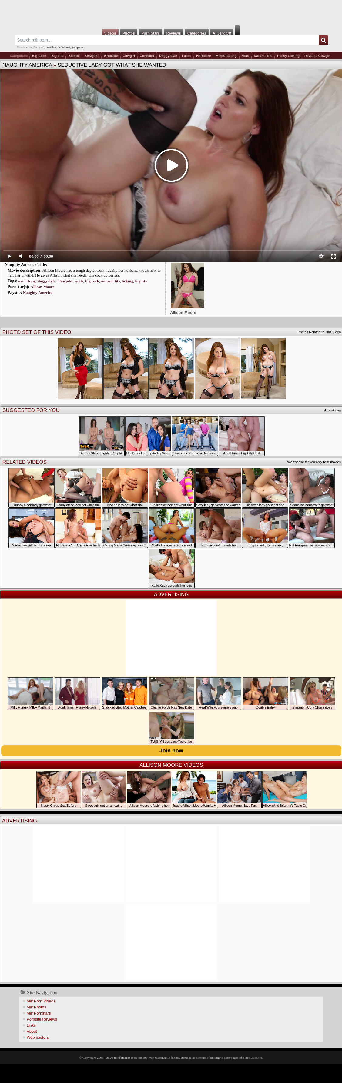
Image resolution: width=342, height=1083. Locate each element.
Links (31, 1025)
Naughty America (27, 65)
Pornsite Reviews (42, 1019)
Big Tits (57, 56)
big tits (141, 281)
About (32, 1031)
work (79, 281)
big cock (92, 281)
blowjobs (64, 281)
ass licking (26, 281)
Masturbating (226, 56)
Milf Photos (36, 1007)
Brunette (111, 56)
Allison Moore (43, 286)
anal (41, 47)
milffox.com (122, 1057)
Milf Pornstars (39, 1013)
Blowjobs (92, 56)
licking (127, 281)
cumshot (51, 47)
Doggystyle (168, 56)
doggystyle (46, 281)
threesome (64, 47)
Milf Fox (171, 12)
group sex (77, 47)
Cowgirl (129, 56)
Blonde (73, 56)
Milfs (245, 56)
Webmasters (38, 1037)
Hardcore (203, 56)
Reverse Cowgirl (317, 56)
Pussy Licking (288, 56)
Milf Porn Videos (41, 1001)
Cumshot (147, 56)
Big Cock (39, 56)
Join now (171, 751)
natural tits (110, 281)
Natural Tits (263, 56)
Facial (186, 56)
